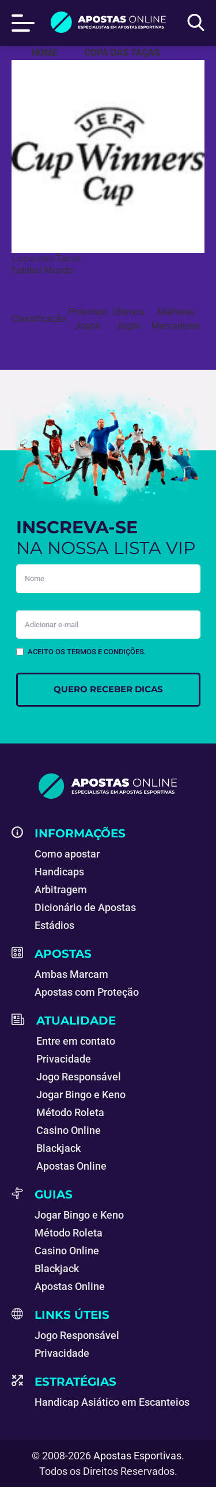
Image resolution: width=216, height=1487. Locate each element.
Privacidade (63, 1059)
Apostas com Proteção (87, 992)
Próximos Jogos (88, 318)
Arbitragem (61, 889)
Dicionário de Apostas (85, 907)
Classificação (39, 318)
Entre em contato (75, 1041)
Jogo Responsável (78, 1077)
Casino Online (68, 1130)
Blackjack (58, 1148)
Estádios (54, 925)
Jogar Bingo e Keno (81, 1094)
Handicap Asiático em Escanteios (112, 1402)
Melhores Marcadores (175, 318)
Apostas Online (71, 1166)
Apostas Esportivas (137, 1456)
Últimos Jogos (128, 318)
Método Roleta (70, 1112)
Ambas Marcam (71, 974)
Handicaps (59, 872)
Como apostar (67, 854)
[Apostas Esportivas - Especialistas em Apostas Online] (45, 53)
